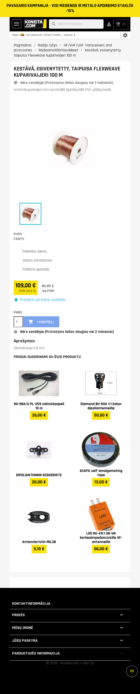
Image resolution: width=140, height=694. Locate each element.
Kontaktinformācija (31, 603)
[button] (40, 300)
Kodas (18, 233)
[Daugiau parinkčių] (132, 671)
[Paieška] (76, 24)
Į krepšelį (41, 322)
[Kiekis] (18, 321)
